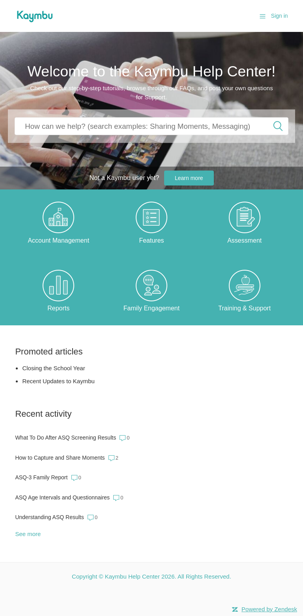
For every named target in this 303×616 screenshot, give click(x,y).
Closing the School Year (53, 368)
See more (28, 534)
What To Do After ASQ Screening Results (65, 437)
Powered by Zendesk (269, 609)
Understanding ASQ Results (49, 517)
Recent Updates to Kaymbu (58, 381)
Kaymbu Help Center (132, 576)
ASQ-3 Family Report (41, 477)
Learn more (189, 178)
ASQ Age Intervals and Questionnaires (62, 497)
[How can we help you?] (151, 126)
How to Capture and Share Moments (60, 458)
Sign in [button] (279, 16)
